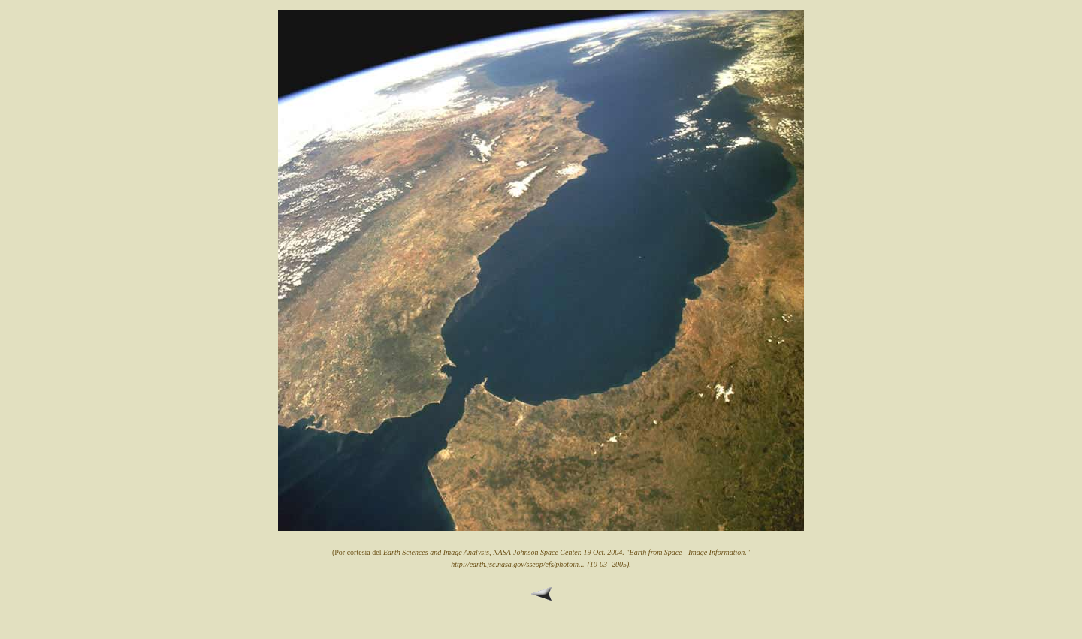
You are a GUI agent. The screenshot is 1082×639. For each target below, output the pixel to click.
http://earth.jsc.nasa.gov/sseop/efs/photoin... (517, 564)
